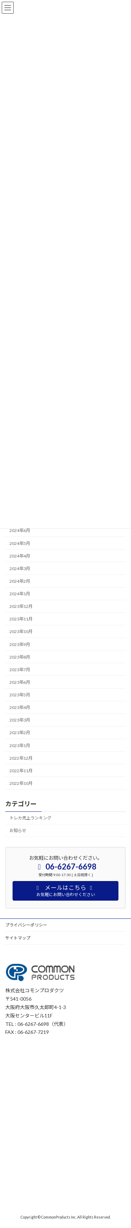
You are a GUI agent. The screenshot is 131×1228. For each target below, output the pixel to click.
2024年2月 (19, 581)
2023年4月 (19, 707)
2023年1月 (19, 745)
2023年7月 (19, 669)
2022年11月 (20, 770)
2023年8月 (19, 657)
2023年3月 (19, 720)
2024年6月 (19, 530)
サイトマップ (17, 937)
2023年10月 (20, 631)
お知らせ (17, 830)
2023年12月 (20, 606)
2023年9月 (19, 644)
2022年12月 (20, 758)
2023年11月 (20, 619)
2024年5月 (19, 543)
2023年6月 (19, 682)
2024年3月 (19, 568)
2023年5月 (19, 694)
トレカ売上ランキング (30, 818)
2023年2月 (19, 732)
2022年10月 (20, 783)
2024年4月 (19, 556)
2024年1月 (19, 593)
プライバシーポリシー (26, 925)
